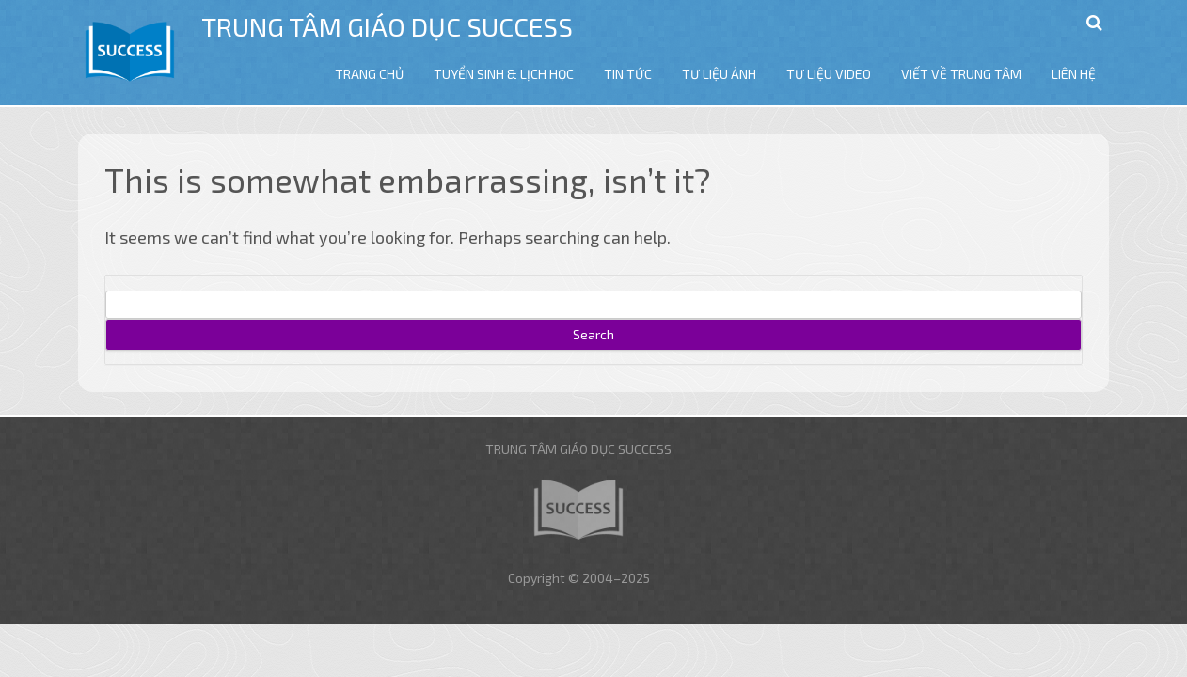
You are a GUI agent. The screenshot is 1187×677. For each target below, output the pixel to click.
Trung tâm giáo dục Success (387, 26)
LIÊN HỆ (1074, 74)
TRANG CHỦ (369, 74)
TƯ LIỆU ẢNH (719, 74)
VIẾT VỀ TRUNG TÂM (961, 74)
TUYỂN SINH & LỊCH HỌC (504, 74)
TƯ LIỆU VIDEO (828, 74)
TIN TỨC (628, 74)
